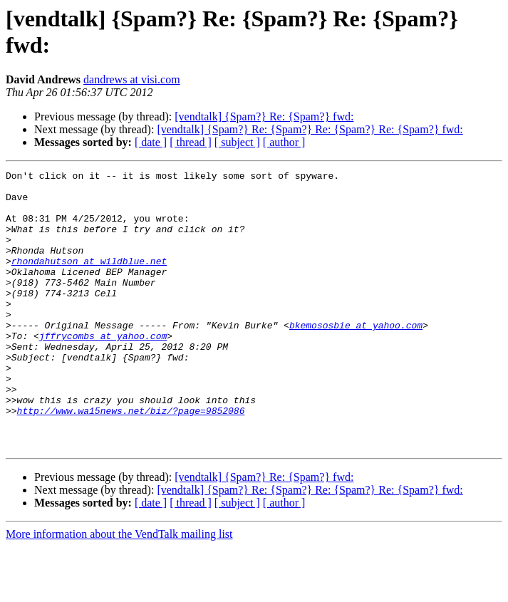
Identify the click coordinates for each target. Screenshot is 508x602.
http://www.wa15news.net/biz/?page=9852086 (131, 459)
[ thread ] (191, 142)
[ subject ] (237, 142)
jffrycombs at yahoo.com (103, 369)
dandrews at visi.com (131, 79)
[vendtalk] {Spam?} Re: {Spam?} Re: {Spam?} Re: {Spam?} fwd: (309, 129)
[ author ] (284, 142)
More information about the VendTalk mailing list (119, 589)
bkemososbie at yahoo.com (356, 357)
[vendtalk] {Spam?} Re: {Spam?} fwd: (264, 116)
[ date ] (151, 142)
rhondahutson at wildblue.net (89, 280)
